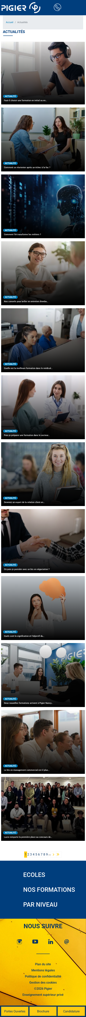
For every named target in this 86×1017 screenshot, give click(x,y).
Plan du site (43, 964)
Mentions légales (43, 970)
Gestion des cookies (43, 982)
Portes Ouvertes (14, 1011)
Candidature (71, 1011)
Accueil (9, 22)
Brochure (43, 1011)
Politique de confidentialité (43, 976)
